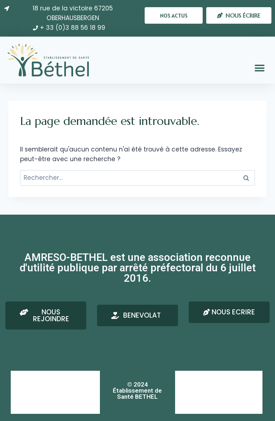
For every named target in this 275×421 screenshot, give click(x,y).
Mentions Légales (36, 392)
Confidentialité (33, 406)
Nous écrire (194, 378)
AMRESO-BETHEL (35, 378)
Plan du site (194, 406)
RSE (185, 392)
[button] (174, 15)
